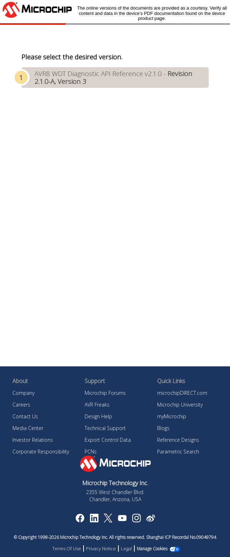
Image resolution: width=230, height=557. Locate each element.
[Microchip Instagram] (136, 520)
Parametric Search (178, 451)
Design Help (98, 416)
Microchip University (180, 404)
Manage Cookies (152, 549)
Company (23, 392)
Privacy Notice (101, 548)
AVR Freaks (97, 404)
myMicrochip (171, 416)
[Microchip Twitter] (108, 520)
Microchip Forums (105, 392)
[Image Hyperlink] (122, 519)
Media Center (27, 428)
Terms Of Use (66, 548)
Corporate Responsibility (40, 451)
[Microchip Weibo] (150, 520)
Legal (126, 548)
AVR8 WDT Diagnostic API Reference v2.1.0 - (113, 77)
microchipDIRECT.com (182, 392)
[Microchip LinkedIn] (94, 520)
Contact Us (25, 416)
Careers (21, 404)
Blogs (163, 428)
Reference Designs (178, 439)
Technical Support (105, 428)
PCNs (91, 451)
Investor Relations (32, 439)
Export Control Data (108, 439)
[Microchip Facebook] (79, 520)
